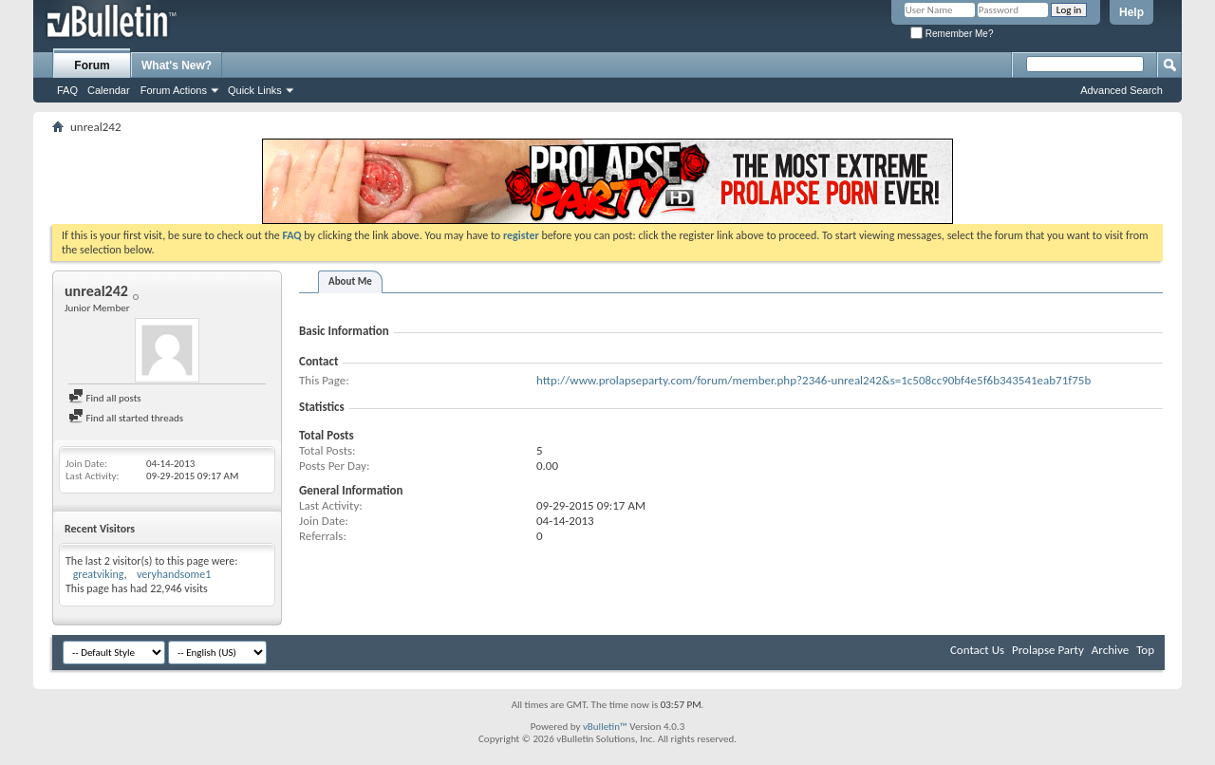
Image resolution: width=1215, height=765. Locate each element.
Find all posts (104, 398)
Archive (1110, 650)
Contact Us (977, 650)
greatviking (98, 574)
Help (1131, 12)
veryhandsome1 (174, 574)
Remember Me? (951, 33)
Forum (91, 65)
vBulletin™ (605, 726)
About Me (350, 281)
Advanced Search (1121, 90)
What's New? (176, 65)
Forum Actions (173, 90)
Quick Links (255, 90)
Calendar (108, 90)
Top (1145, 650)
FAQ (67, 90)
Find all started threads (125, 418)
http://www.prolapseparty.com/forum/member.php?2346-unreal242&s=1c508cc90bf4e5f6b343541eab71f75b (813, 380)
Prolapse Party (1048, 650)
